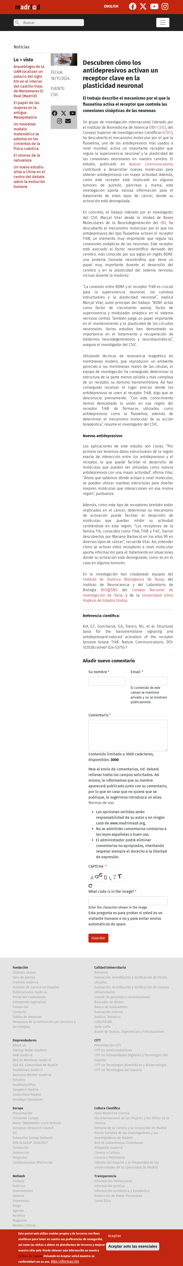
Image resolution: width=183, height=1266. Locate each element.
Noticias (21, 47)
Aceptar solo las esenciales (132, 1250)
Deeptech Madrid (25, 1090)
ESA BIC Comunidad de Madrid (35, 1065)
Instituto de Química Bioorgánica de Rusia (123, 579)
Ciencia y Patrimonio (109, 1158)
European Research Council (33, 1128)
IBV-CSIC (157, 127)
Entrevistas (21, 1201)
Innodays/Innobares (28, 1100)
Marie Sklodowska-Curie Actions (37, 1123)
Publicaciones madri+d (30, 992)
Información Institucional (113, 1181)
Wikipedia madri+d (108, 1148)
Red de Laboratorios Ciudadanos (118, 1143)
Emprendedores (25, 1040)
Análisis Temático (107, 1017)
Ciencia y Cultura (107, 1153)
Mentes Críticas (24, 1225)
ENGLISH (111, 6)
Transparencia (105, 1176)
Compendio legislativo (29, 1002)
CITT (97, 1040)
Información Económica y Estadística (121, 1191)
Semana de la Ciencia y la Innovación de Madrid (130, 1128)
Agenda (18, 1211)
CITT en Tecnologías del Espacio (118, 1070)
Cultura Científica (107, 1108)
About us (19, 1045)
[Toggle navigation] (162, 22)
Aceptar (114, 1239)
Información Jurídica (109, 1186)
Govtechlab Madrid (27, 1095)
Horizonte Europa (25, 1118)
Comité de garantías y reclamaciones (122, 997)
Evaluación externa (108, 1012)
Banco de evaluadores (111, 1007)
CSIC (167, 132)
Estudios (19, 1080)
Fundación (20, 968)
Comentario (98, 715)
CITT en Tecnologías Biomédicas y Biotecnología (130, 1065)
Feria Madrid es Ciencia (112, 1113)
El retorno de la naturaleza (27, 158)
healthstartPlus (24, 1085)
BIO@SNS (109, 590)
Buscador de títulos (109, 1002)
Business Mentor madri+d (32, 1075)
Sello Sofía (102, 1027)
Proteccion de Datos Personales (118, 1196)
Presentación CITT (107, 1045)
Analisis (18, 1196)
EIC (15, 1133)
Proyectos (20, 1158)
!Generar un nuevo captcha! (90, 886)
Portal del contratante (29, 997)
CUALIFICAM (103, 1022)
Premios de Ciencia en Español (36, 987)
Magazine (20, 1221)
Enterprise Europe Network (33, 1138)
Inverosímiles (23, 1191)
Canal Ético (102, 1201)
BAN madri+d (22, 1055)
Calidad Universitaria (110, 968)
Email (136, 672)
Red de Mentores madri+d (32, 1060)
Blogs (17, 1206)
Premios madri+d (25, 982)
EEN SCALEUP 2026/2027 (30, 1143)
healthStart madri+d (28, 1070)
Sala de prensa (24, 977)
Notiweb (19, 1176)
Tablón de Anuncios (27, 1017)
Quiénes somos (24, 973)
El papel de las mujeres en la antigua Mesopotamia (26, 110)
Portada (18, 1181)
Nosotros (101, 973)
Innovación (21, 1153)
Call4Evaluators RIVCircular (33, 1163)
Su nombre (97, 672)
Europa (18, 1108)
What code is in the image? (111, 891)
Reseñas (19, 1216)
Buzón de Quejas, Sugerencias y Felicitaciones (129, 1032)
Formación (20, 1007)
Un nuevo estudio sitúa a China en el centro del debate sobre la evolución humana (29, 177)
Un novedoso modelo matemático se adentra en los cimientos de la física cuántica (27, 136)
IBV (163, 223)
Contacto (19, 1012)
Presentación (22, 1113)
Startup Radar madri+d (29, 1050)
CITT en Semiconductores (113, 1050)
